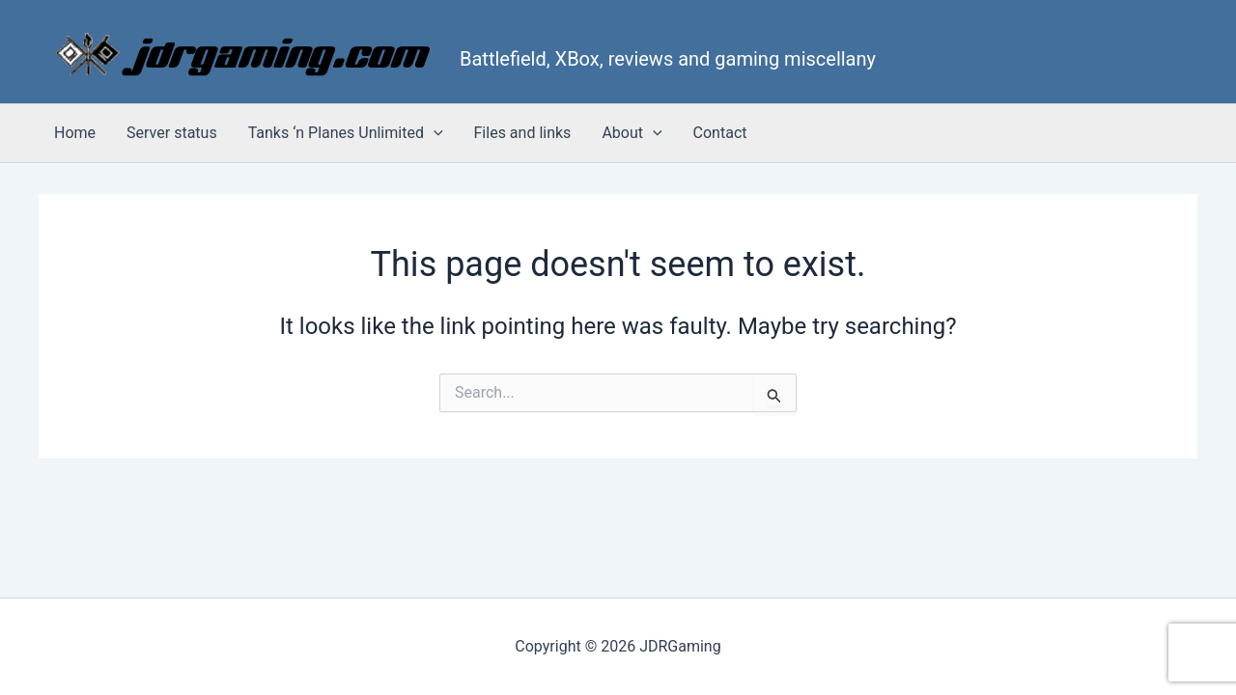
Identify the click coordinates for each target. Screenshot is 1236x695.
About (631, 133)
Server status (171, 133)
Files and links (523, 133)
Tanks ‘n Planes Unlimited (345, 133)
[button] (433, 133)
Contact (720, 133)
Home (75, 133)
